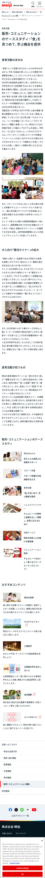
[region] (22, 857)
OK (22, 874)
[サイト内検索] (33, 4)
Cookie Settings (22, 868)
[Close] (42, 840)
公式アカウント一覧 (20, 815)
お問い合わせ (7, 833)
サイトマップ (21, 833)
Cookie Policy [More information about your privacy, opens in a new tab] (14, 863)
